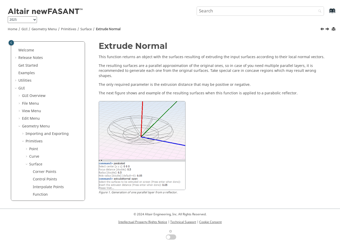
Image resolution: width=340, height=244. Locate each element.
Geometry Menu (44, 29)
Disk (36, 174)
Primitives (68, 29)
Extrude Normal (108, 29)
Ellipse (38, 189)
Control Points (45, 82)
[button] (23, 44)
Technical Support (183, 222)
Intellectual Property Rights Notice (142, 222)
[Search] (318, 11)
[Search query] (260, 11)
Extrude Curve (45, 105)
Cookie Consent (210, 222)
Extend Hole (43, 143)
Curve (34, 60)
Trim (37, 128)
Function (40, 98)
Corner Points (44, 75)
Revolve (39, 120)
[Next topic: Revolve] (328, 30)
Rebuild (39, 158)
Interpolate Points (48, 90)
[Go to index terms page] (327, 13)
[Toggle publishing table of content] (11, 42)
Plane (37, 166)
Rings (38, 196)
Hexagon (40, 181)
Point (33, 52)
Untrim (39, 136)
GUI (24, 29)
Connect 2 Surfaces (49, 151)
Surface (86, 29)
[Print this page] (334, 29)
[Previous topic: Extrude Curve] (323, 30)
